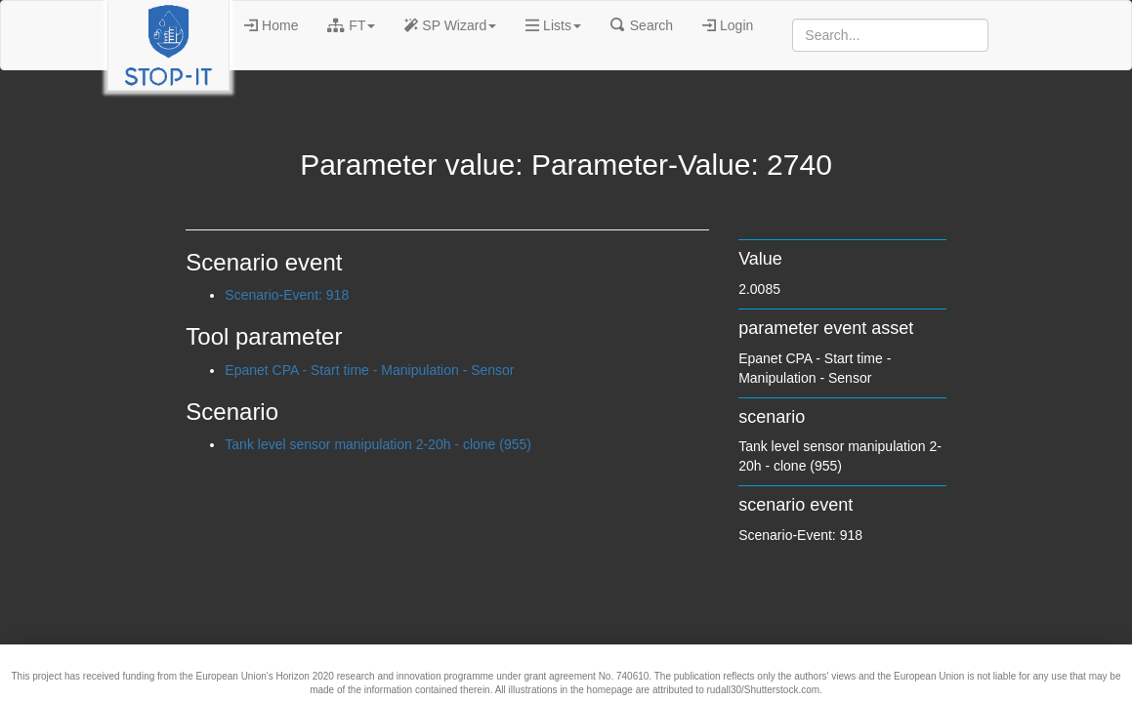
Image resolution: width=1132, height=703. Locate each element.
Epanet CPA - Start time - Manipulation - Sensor (369, 370)
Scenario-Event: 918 (287, 295)
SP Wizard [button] (450, 25)
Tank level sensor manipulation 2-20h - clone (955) (378, 444)
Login (727, 25)
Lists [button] (553, 25)
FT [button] (351, 25)
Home (271, 25)
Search (641, 25)
